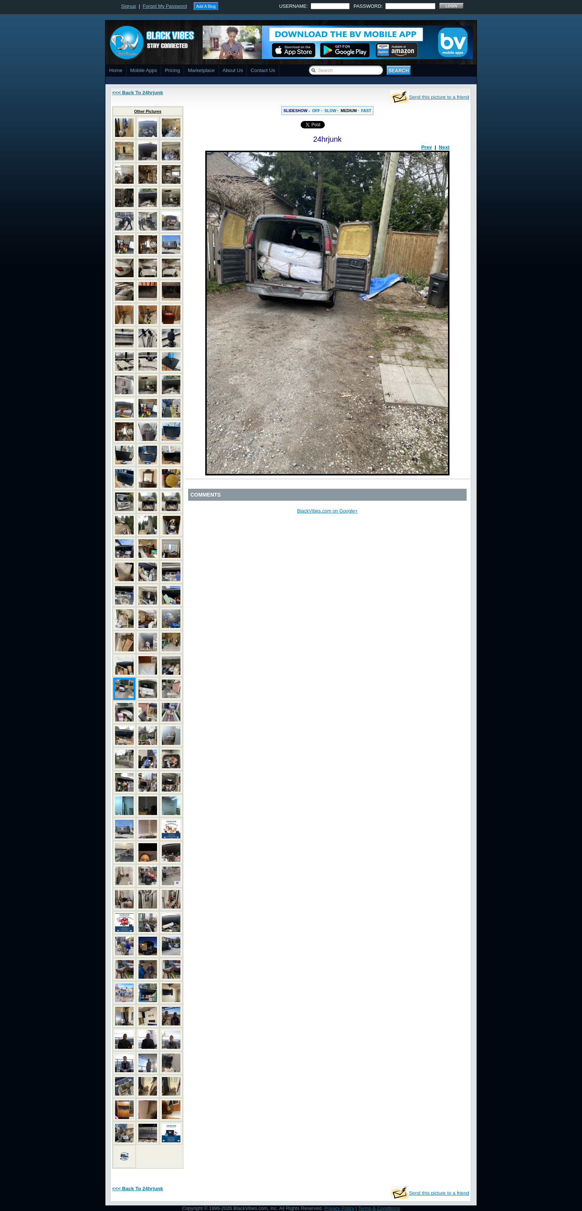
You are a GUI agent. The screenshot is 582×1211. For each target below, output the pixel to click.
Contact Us (263, 70)
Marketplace (201, 70)
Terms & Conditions (379, 1208)
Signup (128, 6)
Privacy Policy (339, 1208)
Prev (426, 147)
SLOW (330, 110)
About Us (233, 70)
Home (115, 70)
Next (444, 147)
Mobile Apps (143, 70)
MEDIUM (349, 110)
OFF (316, 110)
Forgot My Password (165, 6)
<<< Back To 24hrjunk (137, 92)
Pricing (172, 70)
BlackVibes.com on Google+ (327, 511)
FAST (366, 110)
